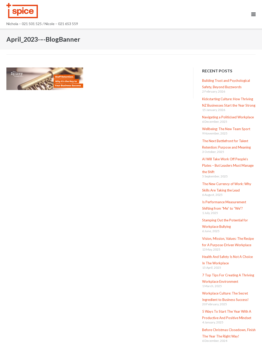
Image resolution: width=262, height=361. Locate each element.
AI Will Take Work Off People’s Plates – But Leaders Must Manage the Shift (228, 165)
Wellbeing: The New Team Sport (226, 129)
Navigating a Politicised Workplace (228, 117)
